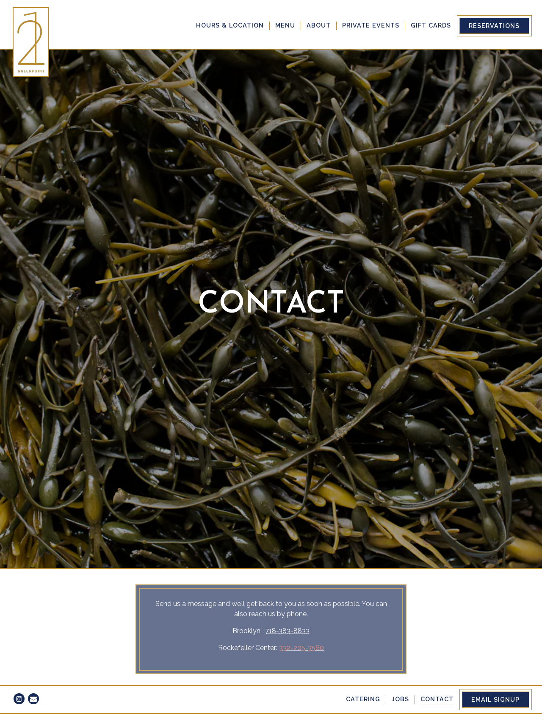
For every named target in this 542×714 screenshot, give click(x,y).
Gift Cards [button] (431, 25)
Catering (363, 699)
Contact (437, 699)
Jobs (400, 699)
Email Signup (495, 699)
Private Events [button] (370, 25)
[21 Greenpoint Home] (32, 42)
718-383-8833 (287, 589)
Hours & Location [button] (230, 25)
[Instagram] (19, 698)
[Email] (33, 698)
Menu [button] (285, 25)
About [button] (319, 25)
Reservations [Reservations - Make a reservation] (494, 25)
